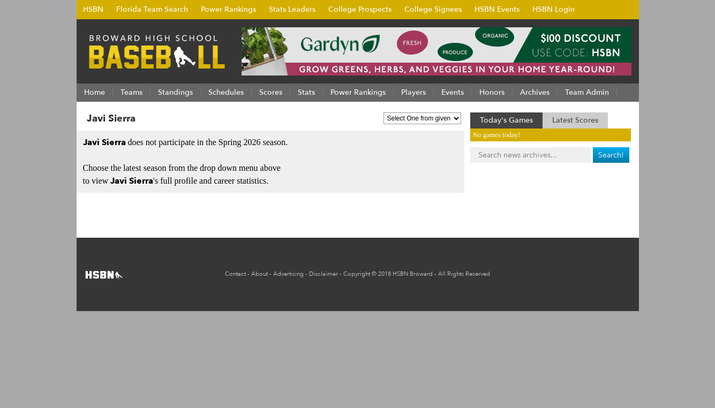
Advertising (288, 274)
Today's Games (506, 120)
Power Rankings (228, 9)
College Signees (433, 9)
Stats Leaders (292, 9)
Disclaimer (323, 274)
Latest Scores (575, 120)
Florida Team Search (152, 9)
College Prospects (360, 9)
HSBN (93, 9)
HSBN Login (553, 9)
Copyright (356, 274)
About (259, 274)
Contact (235, 274)
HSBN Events (497, 9)
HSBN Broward (413, 274)
